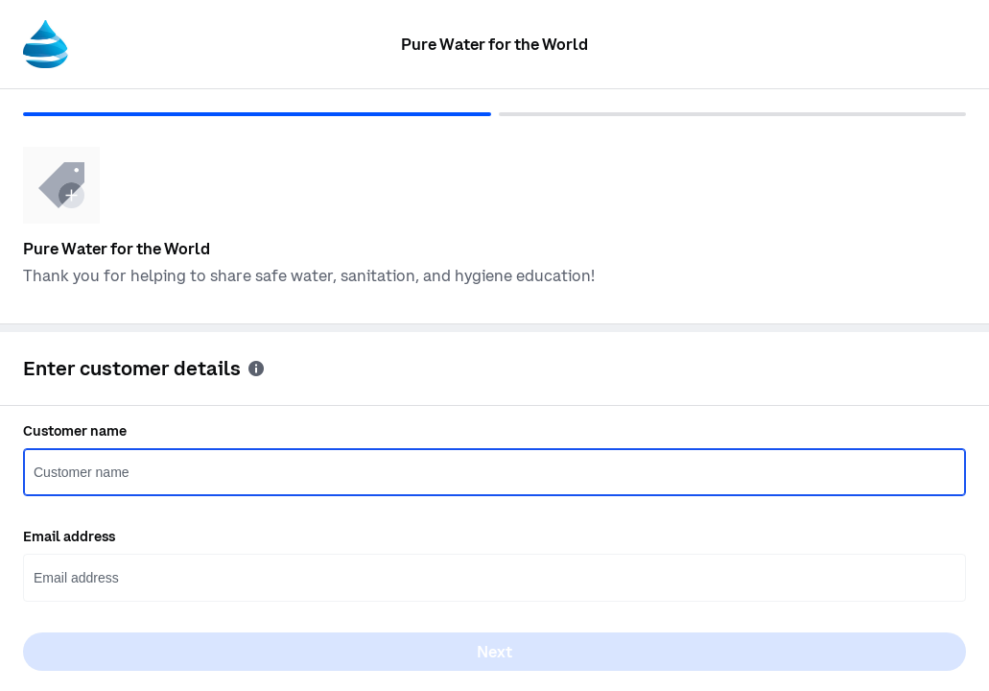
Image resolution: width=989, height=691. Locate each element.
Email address (69, 536)
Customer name (75, 431)
